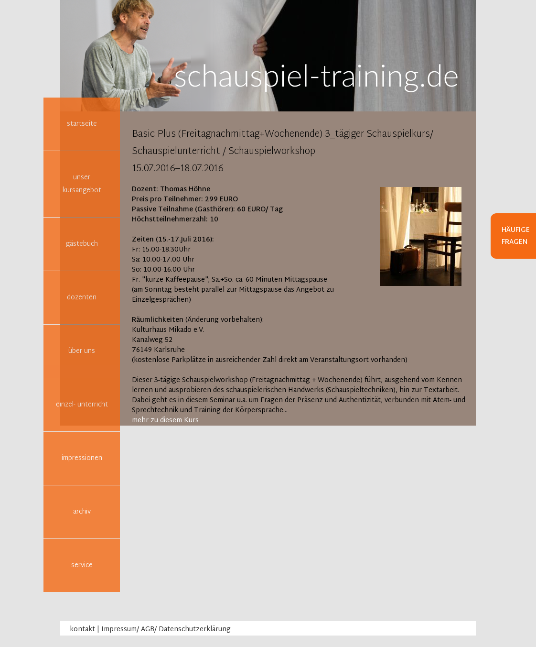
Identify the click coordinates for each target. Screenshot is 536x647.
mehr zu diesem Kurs (165, 421)
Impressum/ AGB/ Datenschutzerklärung (166, 630)
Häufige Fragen (516, 236)
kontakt (82, 630)
